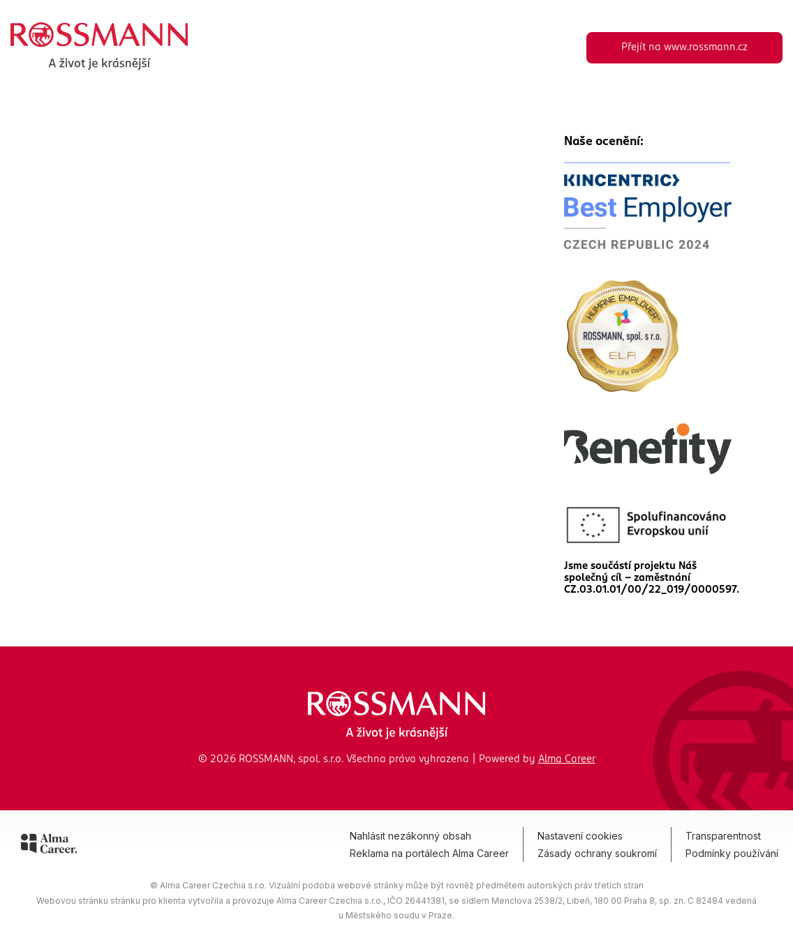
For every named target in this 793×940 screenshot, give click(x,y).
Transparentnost (723, 836)
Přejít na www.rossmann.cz (684, 47)
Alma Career (566, 759)
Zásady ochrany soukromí (597, 853)
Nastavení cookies (580, 836)
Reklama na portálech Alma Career (429, 853)
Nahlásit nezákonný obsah (410, 836)
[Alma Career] (49, 846)
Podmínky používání (731, 853)
